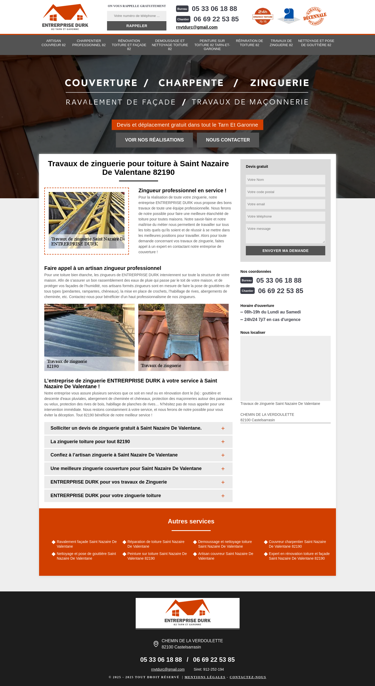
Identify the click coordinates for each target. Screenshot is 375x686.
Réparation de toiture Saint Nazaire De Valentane (156, 544)
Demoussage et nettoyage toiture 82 (170, 45)
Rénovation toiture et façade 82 (129, 45)
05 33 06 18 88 (214, 9)
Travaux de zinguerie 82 (281, 43)
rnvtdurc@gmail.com (197, 27)
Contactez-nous (248, 677)
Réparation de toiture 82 (249, 43)
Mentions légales (205, 677)
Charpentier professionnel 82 (89, 43)
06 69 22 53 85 (216, 19)
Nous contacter (228, 140)
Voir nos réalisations (154, 140)
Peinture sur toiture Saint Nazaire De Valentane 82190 (157, 556)
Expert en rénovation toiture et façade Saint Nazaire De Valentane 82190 (299, 556)
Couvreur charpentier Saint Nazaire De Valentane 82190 (297, 544)
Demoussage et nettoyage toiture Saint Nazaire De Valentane (225, 544)
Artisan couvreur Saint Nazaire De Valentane (225, 556)
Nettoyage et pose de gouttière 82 (316, 43)
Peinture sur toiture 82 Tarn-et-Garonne (212, 45)
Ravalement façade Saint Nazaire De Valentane (87, 544)
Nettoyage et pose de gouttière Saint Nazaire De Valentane (86, 556)
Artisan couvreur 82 (54, 43)
